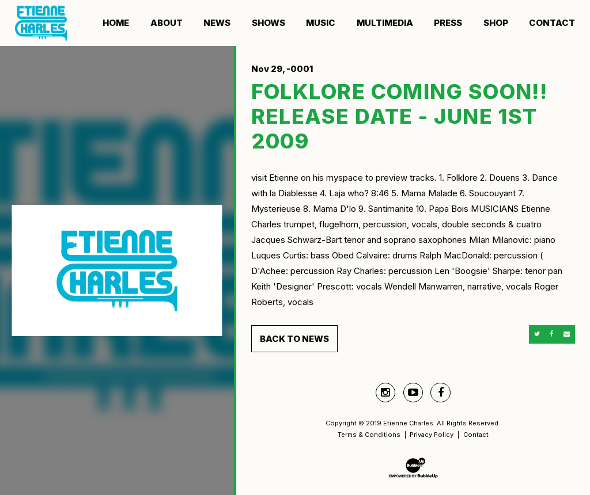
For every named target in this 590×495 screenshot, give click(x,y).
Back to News (294, 338)
